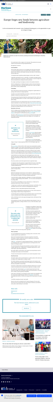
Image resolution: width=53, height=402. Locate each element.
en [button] (48, 4)
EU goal (30, 228)
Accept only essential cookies (44, 395)
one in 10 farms (31, 132)
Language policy (19, 389)
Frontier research (39, 330)
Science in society (11, 341)
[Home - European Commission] (7, 3)
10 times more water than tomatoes (36, 102)
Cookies (25, 389)
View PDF (48, 14)
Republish (43, 14)
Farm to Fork (31, 112)
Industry (47, 330)
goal (32, 139)
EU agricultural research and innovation (17, 293)
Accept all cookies (32, 395)
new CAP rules (15, 146)
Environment (25, 14)
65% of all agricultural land (36, 153)
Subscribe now (26, 308)
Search (50, 4)
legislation (31, 274)
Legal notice (38, 389)
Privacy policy (31, 389)
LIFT (14, 241)
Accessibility (44, 389)
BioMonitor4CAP (20, 114)
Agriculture (18, 14)
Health (4, 341)
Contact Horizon (5, 369)
